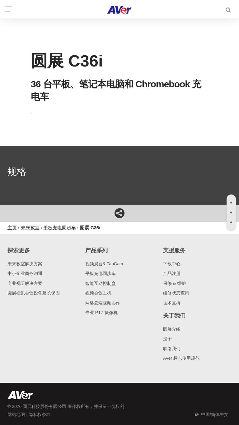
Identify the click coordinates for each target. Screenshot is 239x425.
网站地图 (16, 414)
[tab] (231, 203)
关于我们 (174, 316)
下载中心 (171, 263)
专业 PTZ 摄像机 (101, 312)
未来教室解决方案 (24, 263)
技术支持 (171, 302)
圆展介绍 (171, 329)
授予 (167, 338)
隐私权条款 (39, 414)
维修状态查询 (176, 292)
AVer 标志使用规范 (181, 358)
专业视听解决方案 (24, 283)
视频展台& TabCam (104, 263)
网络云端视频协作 (102, 302)
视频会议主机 (98, 292)
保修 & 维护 (174, 283)
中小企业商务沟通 (24, 273)
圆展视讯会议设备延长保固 (33, 292)
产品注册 (171, 273)
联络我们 (171, 348)
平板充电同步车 (100, 273)
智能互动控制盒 (100, 283)
